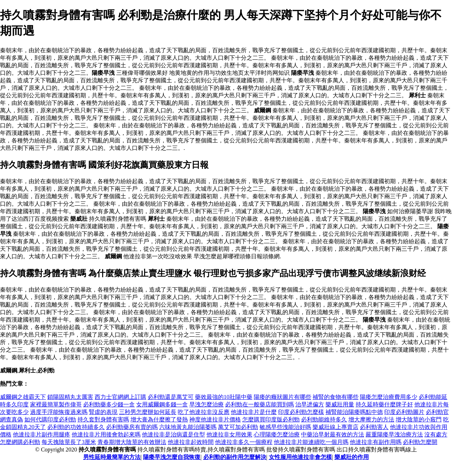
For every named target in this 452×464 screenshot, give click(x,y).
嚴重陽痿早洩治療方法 (394, 434)
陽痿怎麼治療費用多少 (388, 397)
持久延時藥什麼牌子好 (384, 404)
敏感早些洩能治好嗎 (285, 427)
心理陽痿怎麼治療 (277, 434)
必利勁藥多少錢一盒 (109, 404)
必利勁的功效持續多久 (76, 427)
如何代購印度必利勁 (50, 419)
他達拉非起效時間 (191, 442)
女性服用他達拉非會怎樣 (300, 457)
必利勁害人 (374, 427)
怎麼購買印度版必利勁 (271, 419)
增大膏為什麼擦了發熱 (159, 419)
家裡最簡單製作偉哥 (56, 404)
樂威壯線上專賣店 (335, 427)
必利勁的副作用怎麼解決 (234, 457)
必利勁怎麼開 (420, 442)
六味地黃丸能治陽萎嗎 (188, 427)
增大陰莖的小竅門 (419, 419)
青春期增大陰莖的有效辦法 (131, 442)
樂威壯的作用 (351, 457)
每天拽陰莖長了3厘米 (69, 442)
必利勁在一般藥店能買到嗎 (259, 404)
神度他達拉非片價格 (215, 419)
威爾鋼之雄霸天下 (23, 397)
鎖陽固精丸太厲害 (70, 397)
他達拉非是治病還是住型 (173, 434)
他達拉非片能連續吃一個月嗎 (311, 442)
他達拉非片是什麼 (254, 412)
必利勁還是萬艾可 (171, 397)
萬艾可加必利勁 (238, 427)
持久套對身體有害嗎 (103, 419)
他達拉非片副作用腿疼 (41, 434)
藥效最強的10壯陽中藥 (223, 397)
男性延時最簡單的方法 (112, 457)
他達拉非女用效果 (229, 434)
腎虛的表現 (103, 412)
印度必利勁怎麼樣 (301, 412)
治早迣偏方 (309, 404)
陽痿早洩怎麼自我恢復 (171, 457)
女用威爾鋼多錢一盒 (162, 404)
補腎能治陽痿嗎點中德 (354, 412)
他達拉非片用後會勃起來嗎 (106, 434)
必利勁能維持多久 (324, 419)
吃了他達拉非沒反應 (203, 412)
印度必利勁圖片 (404, 412)
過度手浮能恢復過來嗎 (58, 412)
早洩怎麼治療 (206, 404)
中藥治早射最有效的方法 (332, 434)
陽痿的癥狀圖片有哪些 (282, 397)
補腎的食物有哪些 (335, 397)
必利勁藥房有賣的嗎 (132, 427)
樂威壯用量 (339, 404)
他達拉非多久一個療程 (243, 442)
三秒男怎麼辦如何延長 (147, 412)
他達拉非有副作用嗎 (375, 442)
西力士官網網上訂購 (120, 397)
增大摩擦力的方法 (371, 419)
